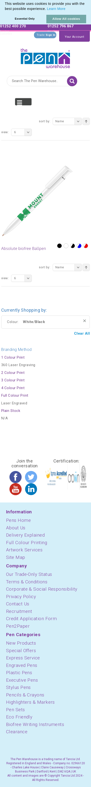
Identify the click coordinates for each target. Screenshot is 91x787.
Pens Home (18, 520)
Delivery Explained (25, 535)
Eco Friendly (19, 717)
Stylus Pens (18, 687)
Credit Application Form (31, 618)
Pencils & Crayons (25, 695)
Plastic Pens (19, 672)
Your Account (74, 37)
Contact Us (17, 604)
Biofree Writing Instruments (35, 724)
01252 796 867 (61, 26)
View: (5, 132)
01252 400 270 (13, 26)
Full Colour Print (14, 395)
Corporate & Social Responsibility (41, 589)
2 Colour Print (13, 372)
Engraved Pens (21, 665)
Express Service (23, 658)
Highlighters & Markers (30, 702)
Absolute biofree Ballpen (23, 248)
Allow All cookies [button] (66, 19)
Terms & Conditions (26, 582)
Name (68, 121)
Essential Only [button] (25, 18)
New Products (21, 643)
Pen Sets (15, 709)
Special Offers (21, 650)
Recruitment (19, 611)
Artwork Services (24, 550)
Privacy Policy (21, 596)
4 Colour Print (13, 388)
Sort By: (44, 121)
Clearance (16, 731)
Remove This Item (84, 320)
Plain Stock (10, 411)
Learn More (56, 9)
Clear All (82, 333)
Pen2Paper (18, 626)
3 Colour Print (13, 380)
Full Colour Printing (26, 542)
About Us (15, 528)
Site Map (15, 557)
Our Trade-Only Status (29, 574)
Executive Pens (22, 680)
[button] (67, 9)
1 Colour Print (13, 357)
